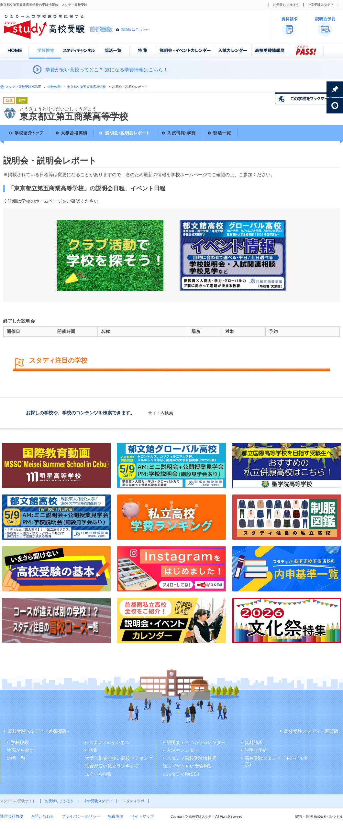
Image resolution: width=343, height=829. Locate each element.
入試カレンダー (182, 750)
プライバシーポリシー (80, 816)
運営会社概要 (11, 816)
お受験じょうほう (286, 4)
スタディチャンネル (109, 742)
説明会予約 (256, 750)
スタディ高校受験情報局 (191, 758)
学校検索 (54, 87)
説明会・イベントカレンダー (196, 742)
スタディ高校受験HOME (23, 87)
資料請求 (254, 742)
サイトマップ (142, 816)
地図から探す (20, 750)
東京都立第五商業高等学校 (86, 87)
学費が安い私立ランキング (112, 766)
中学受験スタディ (321, 4)
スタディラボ (133, 801)
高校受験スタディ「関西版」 (313, 731)
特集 (93, 750)
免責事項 (115, 816)
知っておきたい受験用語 (188, 766)
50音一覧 (16, 758)
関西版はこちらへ (135, 29)
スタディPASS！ (184, 774)
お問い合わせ (42, 816)
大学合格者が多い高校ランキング (119, 758)
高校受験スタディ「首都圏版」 (39, 731)
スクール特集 (98, 774)
